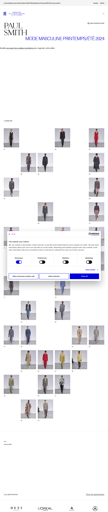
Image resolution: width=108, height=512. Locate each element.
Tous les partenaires (95, 494)
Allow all (84, 276)
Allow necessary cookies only (23, 276)
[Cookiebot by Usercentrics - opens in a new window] (90, 234)
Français (95, 3)
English (102, 3)
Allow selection (54, 276)
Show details (90, 270)
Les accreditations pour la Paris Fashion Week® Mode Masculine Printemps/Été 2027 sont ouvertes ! (32, 3)
